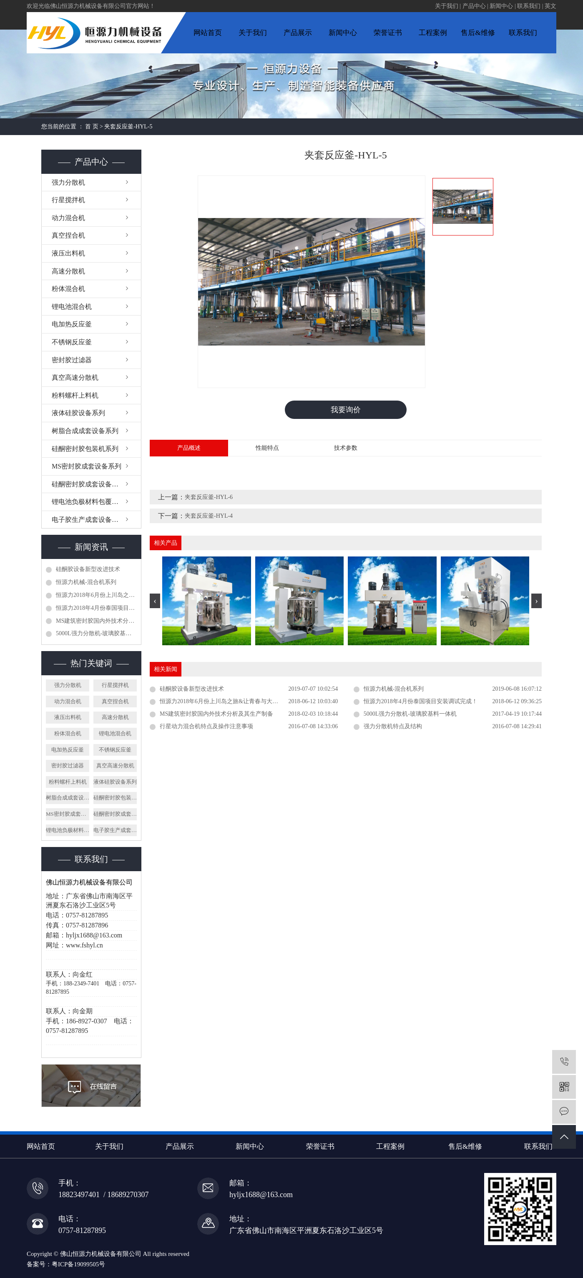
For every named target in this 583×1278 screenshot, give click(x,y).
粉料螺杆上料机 (75, 395)
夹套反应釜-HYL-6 (209, 497)
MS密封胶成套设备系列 (86, 466)
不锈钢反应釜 (72, 342)
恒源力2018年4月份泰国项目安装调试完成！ (96, 608)
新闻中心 (501, 6)
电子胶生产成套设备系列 (88, 519)
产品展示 (298, 33)
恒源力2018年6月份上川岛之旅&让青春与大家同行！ (96, 595)
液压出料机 (68, 253)
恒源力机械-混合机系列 (86, 582)
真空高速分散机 (75, 377)
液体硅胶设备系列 (78, 412)
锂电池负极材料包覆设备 (88, 501)
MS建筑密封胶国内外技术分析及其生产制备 (96, 621)
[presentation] (155, 601)
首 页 (91, 126)
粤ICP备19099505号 (78, 1264)
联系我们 (528, 6)
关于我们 (446, 6)
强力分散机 (68, 182)
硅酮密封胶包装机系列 (85, 448)
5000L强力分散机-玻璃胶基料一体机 (96, 633)
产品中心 (474, 6)
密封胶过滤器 (72, 359)
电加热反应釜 (72, 324)
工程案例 (433, 33)
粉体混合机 (68, 288)
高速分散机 (68, 271)
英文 (550, 6)
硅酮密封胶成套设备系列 (88, 484)
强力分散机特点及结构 (393, 727)
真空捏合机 (68, 235)
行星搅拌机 (68, 199)
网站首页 (207, 33)
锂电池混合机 (72, 306)
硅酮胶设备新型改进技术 (88, 569)
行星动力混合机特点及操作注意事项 (206, 727)
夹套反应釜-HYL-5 (128, 126)
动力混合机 (68, 217)
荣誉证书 (388, 33)
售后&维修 (478, 33)
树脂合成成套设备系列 (85, 430)
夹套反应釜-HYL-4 (209, 516)
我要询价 (346, 410)
